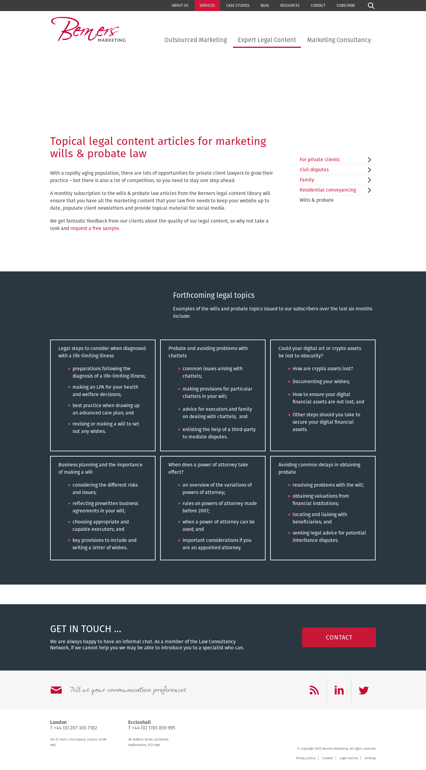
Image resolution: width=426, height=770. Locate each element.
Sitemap (370, 758)
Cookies (327, 758)
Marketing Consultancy (339, 40)
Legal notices (349, 758)
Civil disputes (314, 170)
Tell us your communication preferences (128, 690)
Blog (265, 5)
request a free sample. (95, 228)
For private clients (319, 159)
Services (207, 5)
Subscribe (346, 5)
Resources (290, 5)
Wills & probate (317, 200)
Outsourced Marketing (195, 40)
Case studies (238, 5)
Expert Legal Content (267, 40)
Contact (318, 5)
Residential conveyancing (328, 190)
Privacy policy (306, 758)
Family (307, 180)
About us (180, 5)
